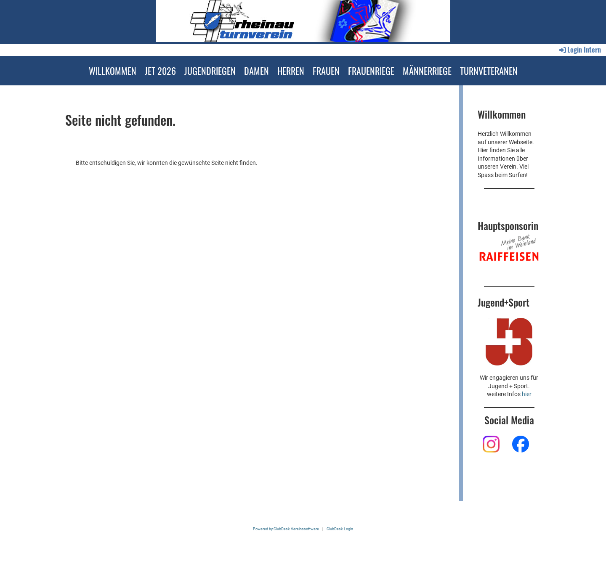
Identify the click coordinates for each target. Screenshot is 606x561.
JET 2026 (160, 70)
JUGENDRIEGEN (210, 70)
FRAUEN (326, 70)
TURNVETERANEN (489, 70)
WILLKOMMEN (112, 70)
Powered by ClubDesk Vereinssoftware (286, 529)
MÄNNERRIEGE (427, 70)
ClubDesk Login (340, 529)
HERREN (290, 70)
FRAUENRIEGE (371, 70)
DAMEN (256, 70)
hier (527, 394)
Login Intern (579, 50)
